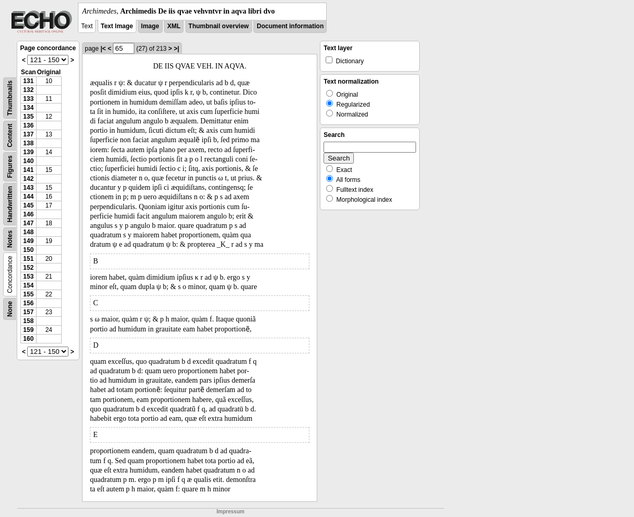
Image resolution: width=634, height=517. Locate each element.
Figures (10, 166)
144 (28, 196)
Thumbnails (10, 98)
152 (28, 267)
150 (28, 250)
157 (28, 312)
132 (28, 90)
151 (28, 258)
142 (28, 178)
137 (28, 134)
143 (28, 187)
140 (28, 161)
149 (28, 241)
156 (28, 303)
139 (28, 152)
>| (176, 48)
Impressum (230, 511)
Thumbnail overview (219, 26)
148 (28, 232)
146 (28, 214)
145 (28, 205)
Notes (10, 239)
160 (28, 338)
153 (28, 276)
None (10, 309)
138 (28, 143)
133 (28, 98)
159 (28, 330)
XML (173, 26)
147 (28, 223)
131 (28, 81)
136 (28, 125)
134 (28, 107)
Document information (290, 26)
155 (28, 294)
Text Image (117, 26)
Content (10, 135)
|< (103, 48)
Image (150, 26)
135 (28, 116)
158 (28, 321)
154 (28, 285)
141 (28, 170)
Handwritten (10, 204)
